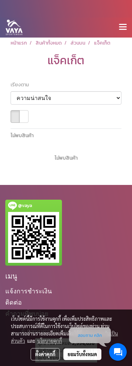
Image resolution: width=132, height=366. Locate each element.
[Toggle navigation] (123, 27)
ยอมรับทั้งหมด (82, 354)
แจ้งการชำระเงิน (28, 291)
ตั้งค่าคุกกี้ (45, 354)
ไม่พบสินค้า (22, 135)
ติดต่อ (13, 302)
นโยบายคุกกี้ (49, 341)
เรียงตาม (21, 84)
